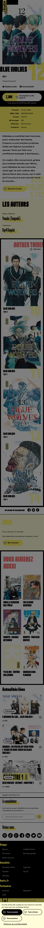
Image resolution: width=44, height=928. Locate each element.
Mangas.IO (27, 891)
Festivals (5, 876)
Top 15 (25, 871)
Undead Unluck (28, 849)
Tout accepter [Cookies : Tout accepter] (12, 912)
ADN (4, 895)
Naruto (5, 849)
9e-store (5, 891)
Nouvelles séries (8, 867)
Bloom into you (8, 858)
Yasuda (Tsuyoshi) (9, 81)
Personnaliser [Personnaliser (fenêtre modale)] (12, 918)
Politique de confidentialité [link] (15, 924)
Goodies (5, 871)
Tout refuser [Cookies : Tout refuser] (33, 912)
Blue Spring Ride (29, 853)
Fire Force (6, 853)
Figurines (26, 867)
